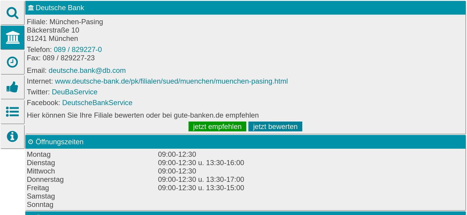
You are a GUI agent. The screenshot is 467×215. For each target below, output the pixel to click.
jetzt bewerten (275, 126)
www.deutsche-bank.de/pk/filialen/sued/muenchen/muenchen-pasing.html (171, 81)
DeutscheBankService (97, 103)
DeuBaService (74, 92)
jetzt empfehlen (217, 126)
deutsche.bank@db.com (87, 70)
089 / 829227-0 (78, 49)
